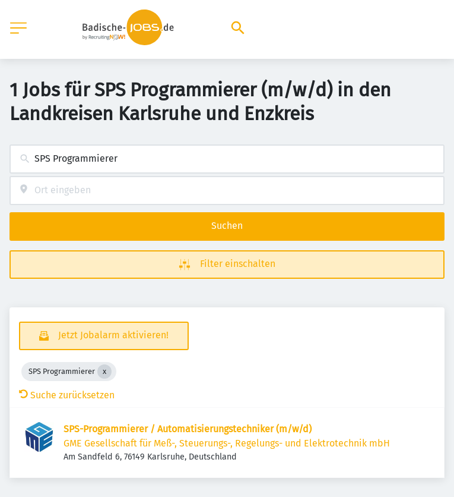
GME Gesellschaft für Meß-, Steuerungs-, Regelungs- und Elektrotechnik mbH (227, 443)
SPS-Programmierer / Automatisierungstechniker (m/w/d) (188, 429)
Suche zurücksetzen (67, 395)
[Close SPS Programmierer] (104, 371)
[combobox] (227, 159)
